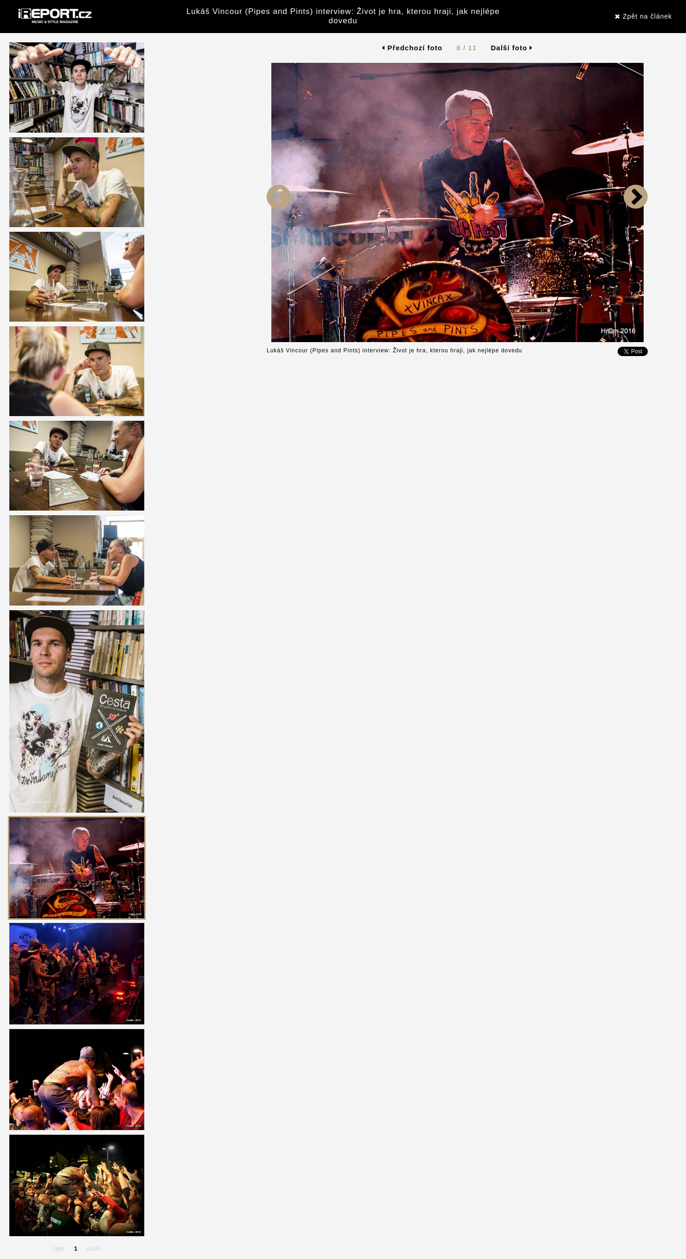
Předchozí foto (412, 48)
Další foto (512, 48)
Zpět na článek (643, 16)
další (94, 1249)
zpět (59, 1249)
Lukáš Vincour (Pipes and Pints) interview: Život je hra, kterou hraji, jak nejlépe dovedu (342, 16)
